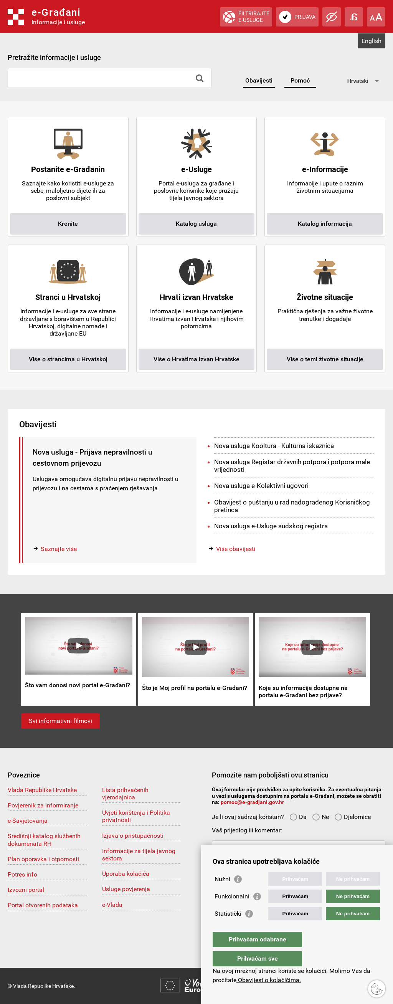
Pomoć (300, 80)
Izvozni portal (26, 889)
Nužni (222, 894)
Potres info (22, 874)
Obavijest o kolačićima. (268, 980)
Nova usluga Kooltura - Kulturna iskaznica (274, 446)
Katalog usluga (196, 223)
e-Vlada (112, 904)
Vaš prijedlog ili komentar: (247, 830)
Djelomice (352, 816)
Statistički (228, 929)
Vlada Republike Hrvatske (42, 790)
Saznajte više (59, 548)
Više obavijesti (235, 548)
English (371, 41)
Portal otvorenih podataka (43, 905)
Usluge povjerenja (126, 889)
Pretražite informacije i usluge (54, 57)
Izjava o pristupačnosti (132, 835)
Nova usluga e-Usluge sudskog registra (271, 526)
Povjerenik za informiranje (43, 805)
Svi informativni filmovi (60, 720)
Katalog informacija (325, 223)
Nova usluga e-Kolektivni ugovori (261, 486)
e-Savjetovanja (28, 820)
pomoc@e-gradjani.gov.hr (252, 802)
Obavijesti (258, 80)
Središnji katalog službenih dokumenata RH (44, 839)
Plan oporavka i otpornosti (43, 859)
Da (298, 816)
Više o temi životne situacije (325, 359)
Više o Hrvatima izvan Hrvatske (196, 359)
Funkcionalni (232, 911)
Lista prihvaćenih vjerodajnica (125, 793)
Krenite (68, 223)
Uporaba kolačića (125, 873)
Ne (320, 816)
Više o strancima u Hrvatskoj (68, 359)
